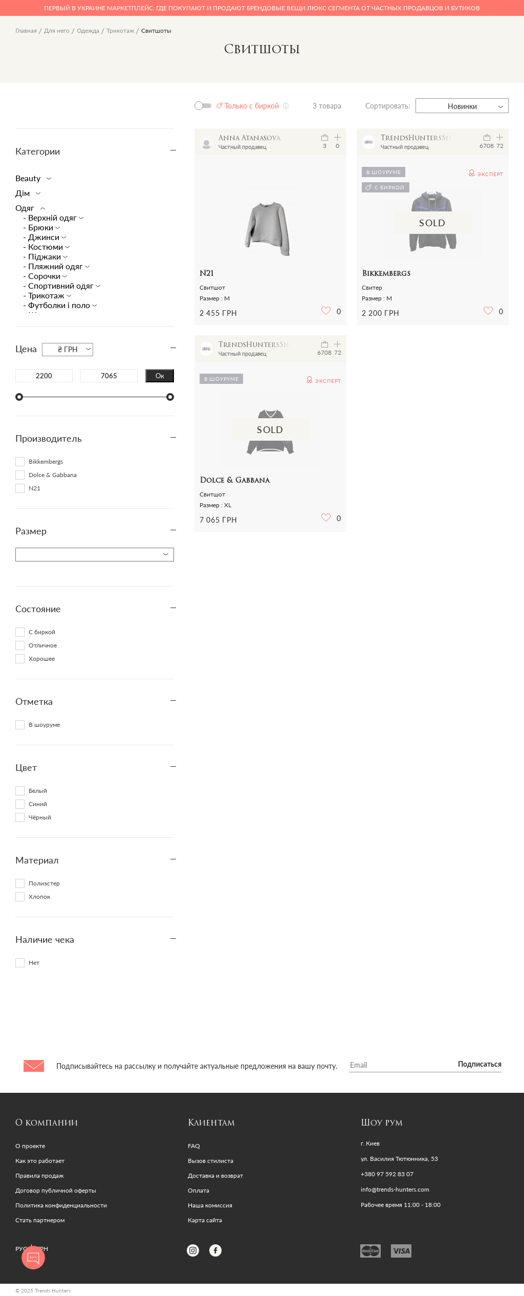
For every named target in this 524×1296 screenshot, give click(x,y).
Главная (26, 30)
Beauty (31, 178)
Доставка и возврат (215, 1175)
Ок (160, 376)
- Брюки (39, 227)
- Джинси (42, 237)
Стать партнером (39, 1220)
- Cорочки (42, 275)
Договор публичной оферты (55, 1190)
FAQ (194, 1146)
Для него (57, 30)
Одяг (28, 207)
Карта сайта (205, 1220)
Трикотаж (120, 30)
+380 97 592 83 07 (387, 1174)
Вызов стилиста (210, 1160)
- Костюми (44, 246)
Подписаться (479, 1064)
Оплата (198, 1190)
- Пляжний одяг (54, 266)
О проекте (30, 1146)
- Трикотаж (45, 295)
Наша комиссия (210, 1205)
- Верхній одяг (51, 217)
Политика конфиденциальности (61, 1205)
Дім (25, 193)
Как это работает (39, 1160)
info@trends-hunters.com (395, 1189)
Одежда (88, 30)
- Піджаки (43, 256)
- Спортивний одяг (59, 285)
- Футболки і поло (57, 305)
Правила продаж (39, 1175)
